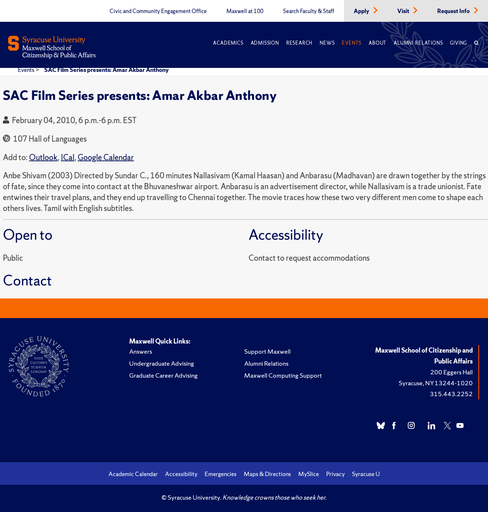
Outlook (43, 157)
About (377, 43)
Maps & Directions (267, 474)
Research (299, 43)
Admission (265, 43)
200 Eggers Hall (451, 372)
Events (351, 43)
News (327, 43)
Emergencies (221, 474)
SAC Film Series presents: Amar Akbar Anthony (106, 70)
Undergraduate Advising (161, 363)
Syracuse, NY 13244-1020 (436, 383)
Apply (362, 11)
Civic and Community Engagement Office (158, 11)
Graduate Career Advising (163, 375)
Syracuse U (366, 474)
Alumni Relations (418, 43)
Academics (228, 43)
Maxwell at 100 (244, 11)
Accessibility (181, 474)
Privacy (335, 474)
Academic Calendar (133, 474)
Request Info (454, 11)
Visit (403, 11)
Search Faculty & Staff (308, 11)
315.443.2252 (451, 394)
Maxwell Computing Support (283, 375)
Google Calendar (106, 157)
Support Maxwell (267, 351)
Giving (458, 43)
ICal (67, 157)
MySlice (308, 474)
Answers (140, 351)
